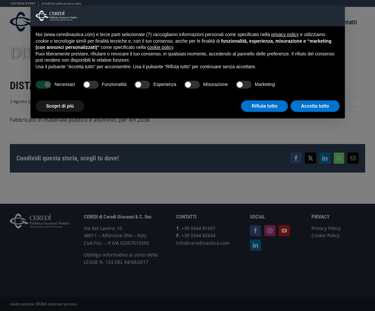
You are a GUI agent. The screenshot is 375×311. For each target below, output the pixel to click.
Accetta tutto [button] (315, 106)
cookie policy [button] (160, 47)
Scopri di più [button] (60, 106)
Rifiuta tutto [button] (264, 106)
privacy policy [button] (285, 34)
